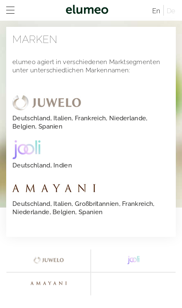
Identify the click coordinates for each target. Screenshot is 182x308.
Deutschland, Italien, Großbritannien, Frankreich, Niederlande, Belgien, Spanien (83, 197)
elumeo (87, 10)
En (156, 11)
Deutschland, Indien (42, 154)
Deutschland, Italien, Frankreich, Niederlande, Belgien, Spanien (80, 111)
